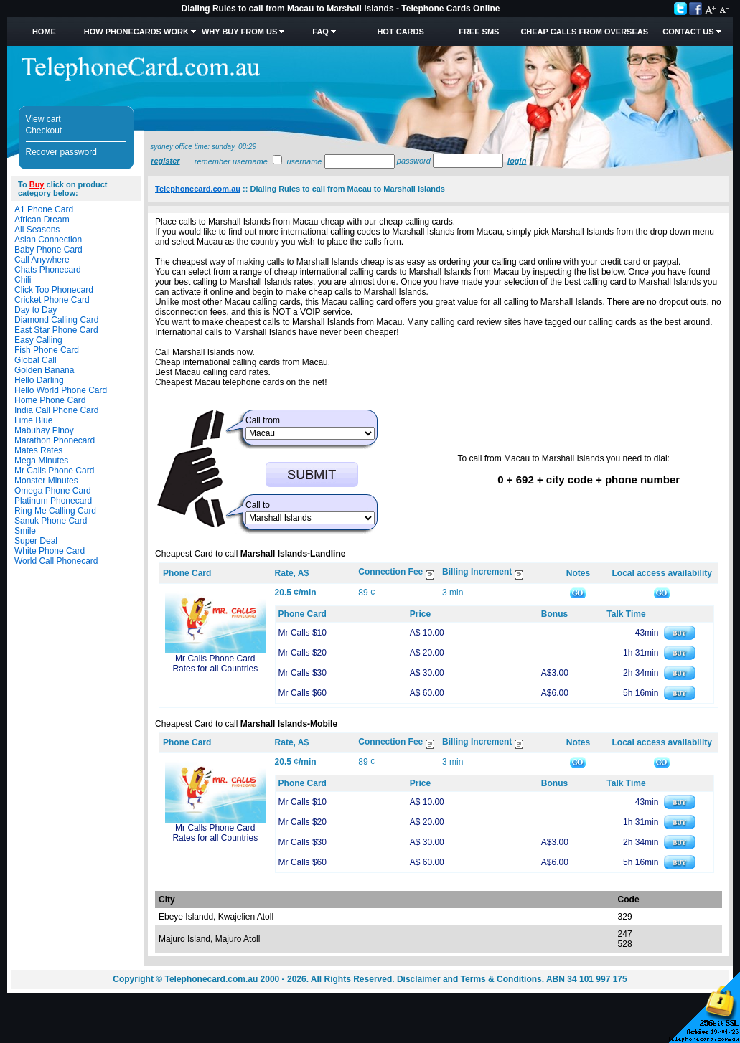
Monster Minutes (46, 481)
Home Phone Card (49, 400)
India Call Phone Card (56, 410)
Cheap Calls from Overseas (584, 31)
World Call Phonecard (56, 561)
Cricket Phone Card (52, 300)
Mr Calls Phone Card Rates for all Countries (215, 663)
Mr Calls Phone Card (54, 471)
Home (44, 31)
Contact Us (687, 31)
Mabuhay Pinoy (44, 430)
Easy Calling (38, 340)
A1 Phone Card (43, 209)
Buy (37, 184)
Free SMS (479, 31)
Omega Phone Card (52, 491)
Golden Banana (44, 370)
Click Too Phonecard (53, 290)
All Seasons (37, 230)
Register (165, 160)
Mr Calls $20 (302, 653)
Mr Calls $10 (302, 633)
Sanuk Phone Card (50, 521)
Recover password (61, 152)
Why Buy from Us (239, 31)
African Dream (42, 219)
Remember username (231, 161)
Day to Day (35, 310)
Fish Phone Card (46, 350)
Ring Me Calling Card (55, 511)
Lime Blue (33, 420)
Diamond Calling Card (56, 320)
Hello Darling (39, 380)
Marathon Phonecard (54, 440)
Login (516, 160)
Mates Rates (38, 450)
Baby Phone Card (48, 250)
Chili (22, 280)
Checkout (44, 131)
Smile (25, 531)
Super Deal (35, 541)
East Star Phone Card (56, 330)
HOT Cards (400, 31)
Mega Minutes (41, 461)
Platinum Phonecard (53, 501)
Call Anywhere (42, 260)
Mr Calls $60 (302, 693)
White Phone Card (49, 551)
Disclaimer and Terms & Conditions (469, 979)
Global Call (35, 360)
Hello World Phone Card (60, 390)
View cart (43, 119)
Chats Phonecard (47, 270)
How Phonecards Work (136, 31)
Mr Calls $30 (302, 673)
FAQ (320, 31)
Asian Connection (48, 240)
